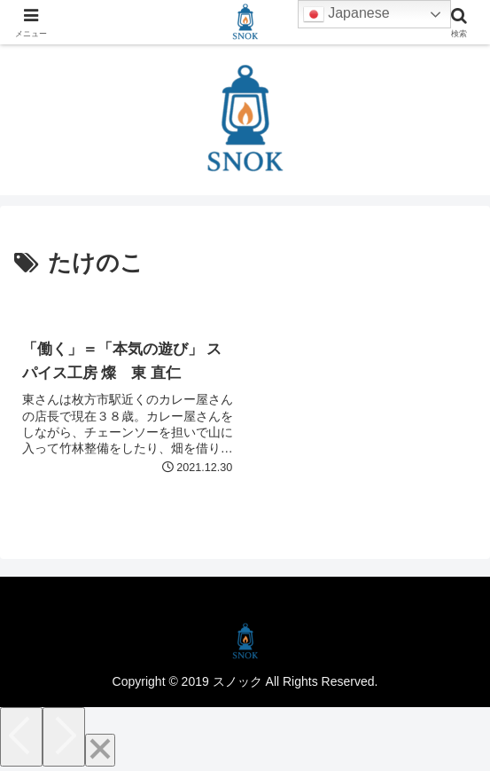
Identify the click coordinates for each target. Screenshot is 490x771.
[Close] (100, 750)
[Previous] (21, 737)
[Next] (64, 737)
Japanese (346, 14)
